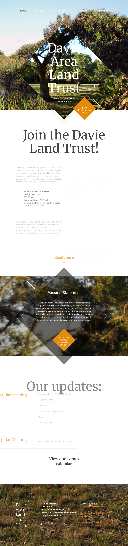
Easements (59, 11)
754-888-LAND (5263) (34, 215)
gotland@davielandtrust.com (46, 212)
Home (23, 11)
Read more (64, 260)
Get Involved (81, 11)
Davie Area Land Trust (64, 68)
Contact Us (102, 11)
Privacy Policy (22, 526)
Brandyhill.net (95, 522)
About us (40, 11)
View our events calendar (64, 461)
